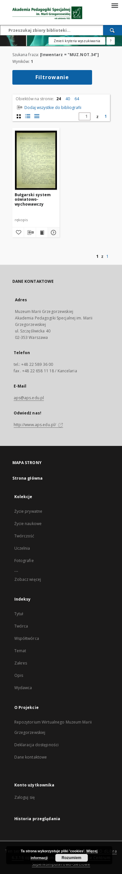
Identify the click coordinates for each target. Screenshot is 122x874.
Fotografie (24, 560)
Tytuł (18, 614)
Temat (20, 650)
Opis (18, 675)
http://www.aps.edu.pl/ (38, 424)
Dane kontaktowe (30, 757)
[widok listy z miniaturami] (28, 116)
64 (77, 99)
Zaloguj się (24, 797)
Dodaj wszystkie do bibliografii (48, 107)
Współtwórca (26, 638)
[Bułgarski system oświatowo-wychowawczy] (36, 160)
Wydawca (23, 687)
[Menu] (114, 5)
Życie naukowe (28, 523)
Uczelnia (22, 548)
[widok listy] (37, 116)
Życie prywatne (28, 511)
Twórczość (24, 536)
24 (58, 99)
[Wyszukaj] (112, 30)
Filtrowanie (52, 77)
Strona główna (27, 478)
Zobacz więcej (27, 579)
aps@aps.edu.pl (29, 398)
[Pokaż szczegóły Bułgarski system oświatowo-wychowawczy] (53, 232)
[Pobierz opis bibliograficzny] (30, 232)
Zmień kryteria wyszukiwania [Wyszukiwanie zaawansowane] (77, 41)
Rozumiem (71, 858)
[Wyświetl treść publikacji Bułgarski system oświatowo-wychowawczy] (42, 232)
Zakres (20, 663)
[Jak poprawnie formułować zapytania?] (110, 41)
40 (67, 99)
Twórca (21, 626)
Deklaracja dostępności (36, 745)
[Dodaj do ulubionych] (18, 232)
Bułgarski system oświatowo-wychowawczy (33, 199)
